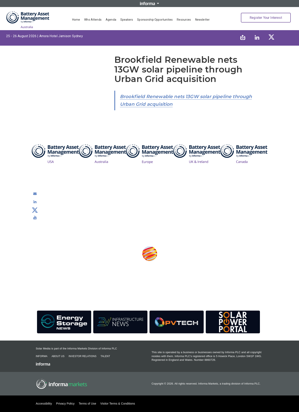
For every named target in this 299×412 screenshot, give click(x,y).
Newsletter (202, 19)
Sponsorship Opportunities (155, 19)
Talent (105, 356)
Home (76, 19)
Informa (41, 356)
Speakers (126, 19)
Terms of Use (87, 403)
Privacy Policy (65, 403)
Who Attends (93, 19)
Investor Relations (82, 356)
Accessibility (44, 403)
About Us (57, 356)
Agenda (111, 19)
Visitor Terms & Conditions (117, 403)
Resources (184, 19)
